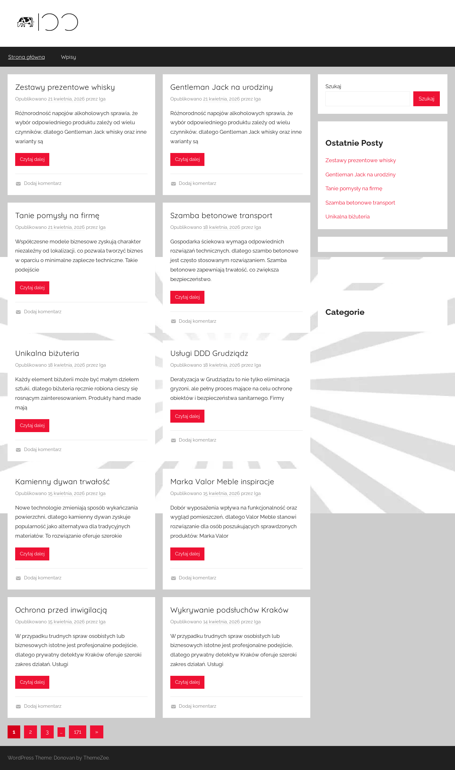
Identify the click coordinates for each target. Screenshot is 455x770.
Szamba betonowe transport (221, 215)
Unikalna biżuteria (47, 353)
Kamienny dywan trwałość (62, 481)
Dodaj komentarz (42, 183)
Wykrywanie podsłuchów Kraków (229, 609)
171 (77, 732)
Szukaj (333, 86)
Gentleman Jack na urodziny (221, 87)
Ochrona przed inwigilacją (61, 609)
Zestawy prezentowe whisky (65, 87)
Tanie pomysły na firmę (57, 215)
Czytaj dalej (32, 159)
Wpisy (68, 56)
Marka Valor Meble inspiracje (222, 481)
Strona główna (26, 56)
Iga (102, 99)
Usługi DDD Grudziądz (209, 353)
